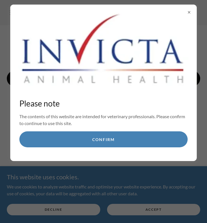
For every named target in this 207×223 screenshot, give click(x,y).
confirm (103, 139)
